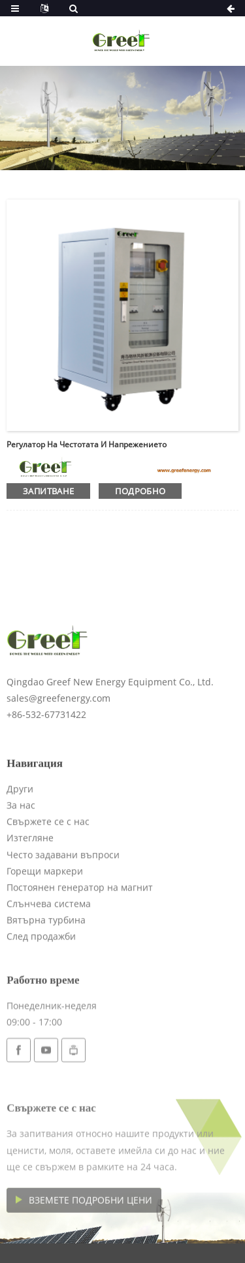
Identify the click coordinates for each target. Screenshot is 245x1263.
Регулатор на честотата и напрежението (87, 444)
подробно (140, 491)
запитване (48, 491)
